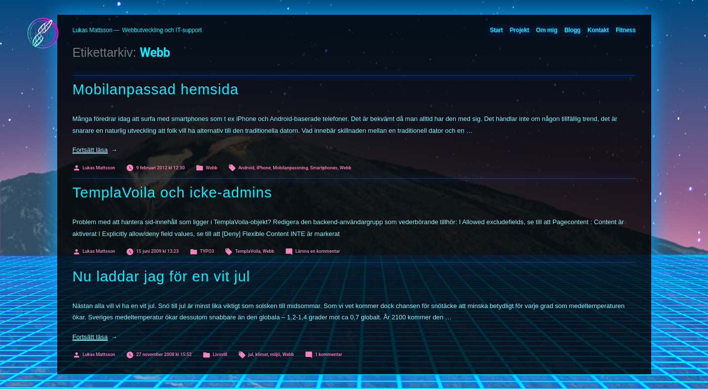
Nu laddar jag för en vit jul (161, 276)
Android (246, 167)
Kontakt (598, 30)
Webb (211, 167)
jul (251, 354)
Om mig (546, 30)
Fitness (625, 30)
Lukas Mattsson (93, 30)
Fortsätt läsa (95, 150)
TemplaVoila (247, 251)
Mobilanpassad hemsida (156, 89)
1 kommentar (328, 354)
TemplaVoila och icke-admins (172, 192)
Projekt (519, 30)
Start (496, 30)
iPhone (263, 167)
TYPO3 (207, 251)
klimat (261, 354)
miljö (275, 354)
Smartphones (324, 167)
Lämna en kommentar (317, 251)
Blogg (572, 30)
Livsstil (220, 354)
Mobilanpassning (290, 167)
